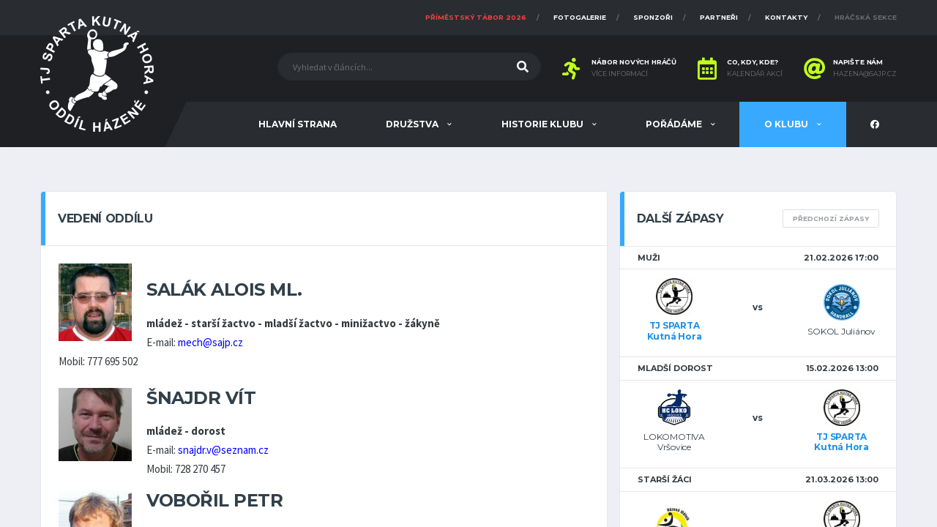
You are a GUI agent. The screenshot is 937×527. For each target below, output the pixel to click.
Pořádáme (675, 124)
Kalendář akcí (755, 74)
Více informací (619, 74)
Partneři (719, 17)
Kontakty (786, 17)
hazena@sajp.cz (865, 74)
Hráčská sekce (866, 17)
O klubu (787, 124)
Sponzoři (653, 17)
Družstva (413, 124)
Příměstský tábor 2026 (475, 17)
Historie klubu (543, 124)
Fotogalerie (579, 17)
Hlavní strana (297, 124)
